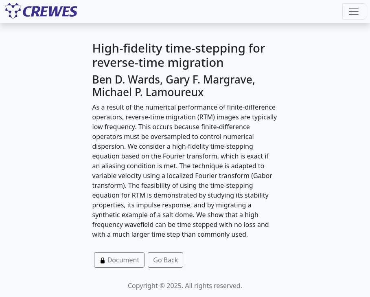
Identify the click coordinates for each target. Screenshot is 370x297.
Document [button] (119, 259)
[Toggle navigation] (353, 11)
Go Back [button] (165, 259)
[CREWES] (41, 11)
